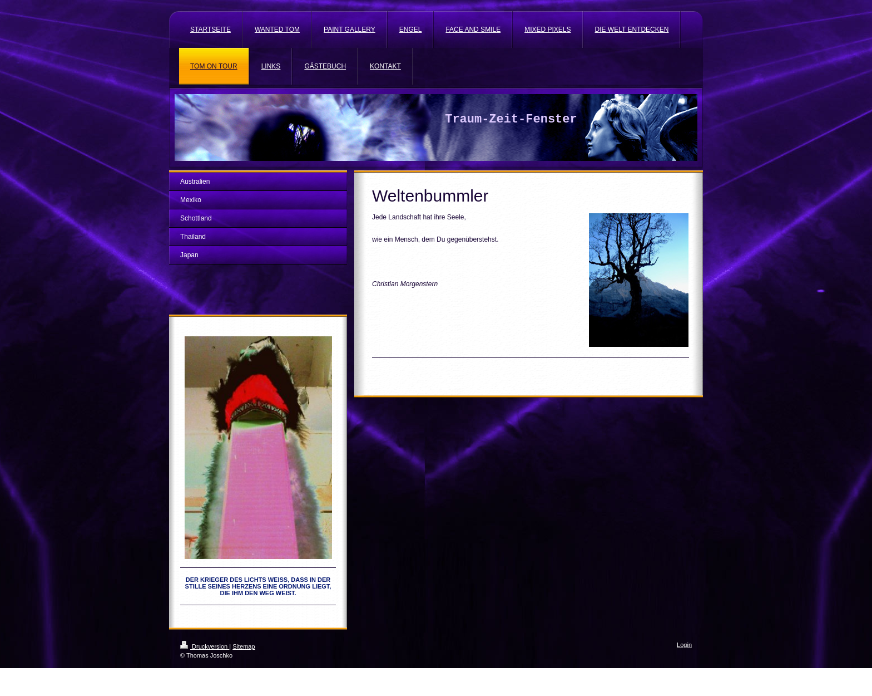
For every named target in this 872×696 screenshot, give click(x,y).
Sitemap (243, 646)
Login (684, 644)
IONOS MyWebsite (283, 672)
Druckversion (204, 646)
